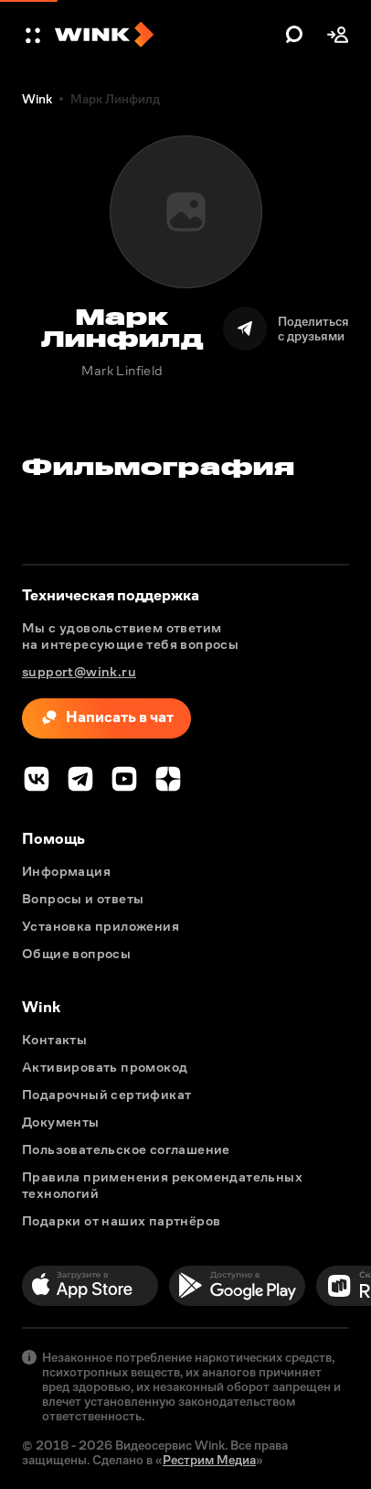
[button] (35, 35)
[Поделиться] (286, 329)
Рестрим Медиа (209, 1459)
